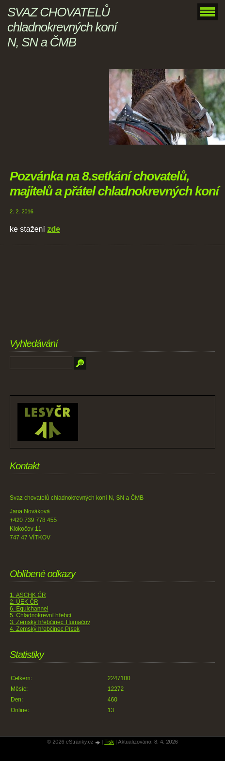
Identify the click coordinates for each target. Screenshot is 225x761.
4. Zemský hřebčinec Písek (45, 629)
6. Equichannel (29, 608)
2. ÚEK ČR (24, 601)
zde (53, 229)
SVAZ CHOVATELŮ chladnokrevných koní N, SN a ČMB (61, 27)
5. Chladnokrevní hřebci (40, 615)
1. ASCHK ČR (28, 595)
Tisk (109, 742)
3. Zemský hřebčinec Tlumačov (50, 622)
